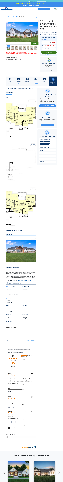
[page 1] (9, 428)
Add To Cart (49, 52)
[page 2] (12, 428)
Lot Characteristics (45, 139)
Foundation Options (23, 89)
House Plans (8, 17)
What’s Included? (48, 55)
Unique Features (44, 159)
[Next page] (22, 428)
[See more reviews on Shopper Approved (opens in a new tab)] (15, 407)
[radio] (26, 355)
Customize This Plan (47, 125)
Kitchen (42, 150)
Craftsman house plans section (24, 280)
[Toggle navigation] (60, 9)
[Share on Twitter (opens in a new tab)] (13, 407)
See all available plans (42, 1)
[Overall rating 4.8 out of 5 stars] (13, 359)
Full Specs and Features (11, 89)
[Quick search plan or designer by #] (44, 9)
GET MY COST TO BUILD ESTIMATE (47, 105)
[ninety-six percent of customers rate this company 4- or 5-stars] (13, 364)
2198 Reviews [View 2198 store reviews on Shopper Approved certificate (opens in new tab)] (14, 360)
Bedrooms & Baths (44, 147)
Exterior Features (44, 156)
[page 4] (17, 428)
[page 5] (19, 428)
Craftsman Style (15, 17)
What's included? (9, 94)
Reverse (35, 43)
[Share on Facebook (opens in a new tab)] (11, 407)
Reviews (31, 89)
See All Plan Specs (53, 81)
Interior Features (44, 153)
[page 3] (14, 428)
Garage (42, 162)
